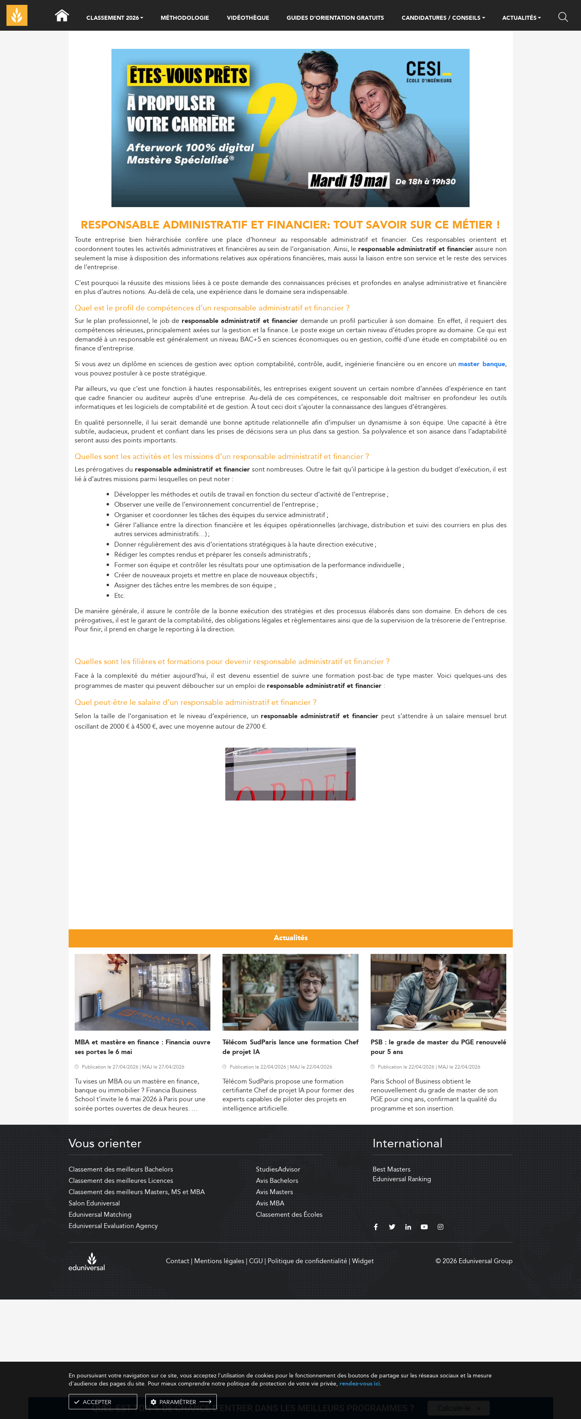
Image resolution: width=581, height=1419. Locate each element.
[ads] (290, 205)
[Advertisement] (291, 794)
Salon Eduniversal (94, 1323)
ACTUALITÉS (519, 19)
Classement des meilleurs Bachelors (121, 1289)
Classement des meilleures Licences (121, 1300)
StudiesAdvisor (278, 1289)
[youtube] (424, 1347)
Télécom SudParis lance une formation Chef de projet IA (290, 1166)
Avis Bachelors (277, 1300)
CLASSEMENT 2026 (112, 19)
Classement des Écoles (289, 1334)
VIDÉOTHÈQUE (248, 18)
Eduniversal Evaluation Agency (113, 1345)
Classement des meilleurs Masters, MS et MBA (137, 1311)
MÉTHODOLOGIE (185, 18)
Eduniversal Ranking (402, 1298)
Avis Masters (274, 1311)
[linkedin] (408, 1347)
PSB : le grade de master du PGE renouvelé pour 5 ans (439, 1166)
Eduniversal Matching (100, 1334)
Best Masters (392, 1289)
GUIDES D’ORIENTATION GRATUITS (335, 18)
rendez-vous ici (360, 1383)
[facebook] (376, 1347)
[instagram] (440, 1347)
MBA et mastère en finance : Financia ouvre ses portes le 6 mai (143, 1166)
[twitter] (392, 1347)
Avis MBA (270, 1323)
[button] (141, 19)
